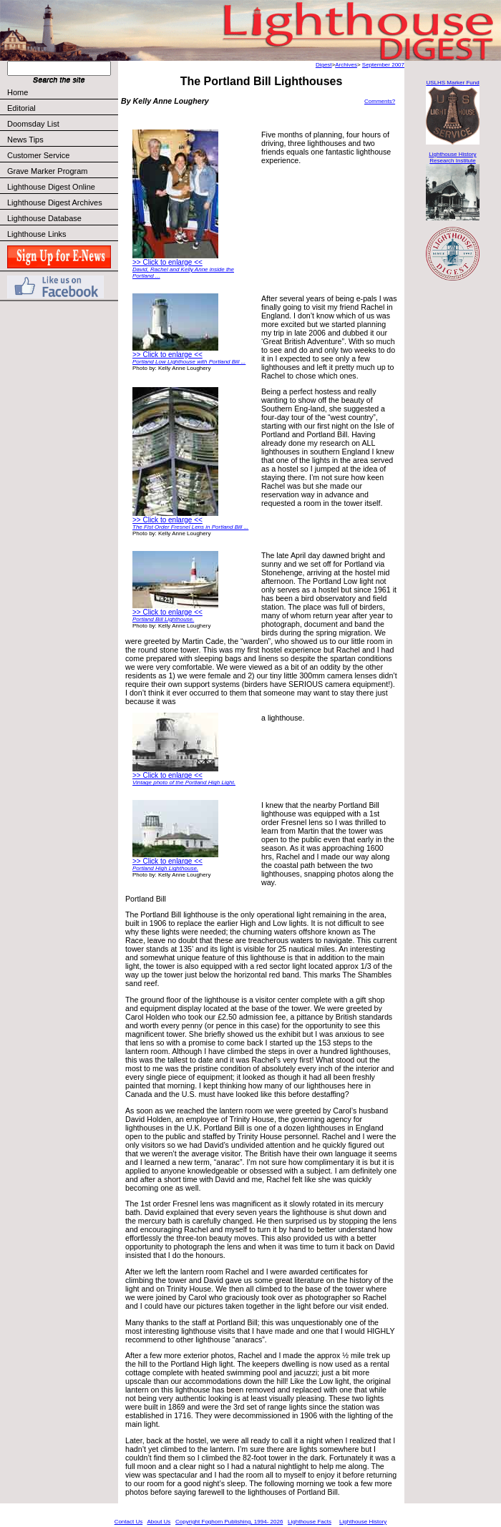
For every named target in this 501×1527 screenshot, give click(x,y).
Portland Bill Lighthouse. (163, 619)
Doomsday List (33, 123)
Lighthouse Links (37, 234)
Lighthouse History (362, 1521)
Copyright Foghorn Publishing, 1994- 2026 (229, 1521)
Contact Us (129, 1521)
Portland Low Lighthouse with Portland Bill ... (188, 361)
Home (17, 92)
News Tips (25, 139)
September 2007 (383, 65)
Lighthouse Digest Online (51, 186)
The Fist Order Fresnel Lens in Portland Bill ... (190, 527)
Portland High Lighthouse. (165, 868)
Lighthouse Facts (309, 1521)
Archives (346, 65)
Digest (324, 65)
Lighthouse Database (44, 218)
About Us (158, 1521)
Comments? (379, 101)
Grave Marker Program (47, 171)
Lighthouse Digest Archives (54, 202)
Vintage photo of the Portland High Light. (183, 782)
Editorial (62, 108)
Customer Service (62, 155)
